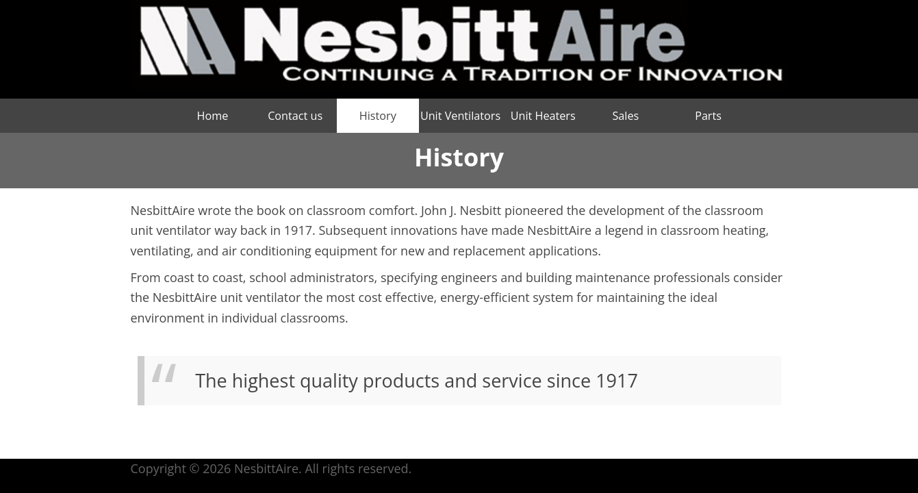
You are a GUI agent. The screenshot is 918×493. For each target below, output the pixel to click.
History (377, 115)
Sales (625, 115)
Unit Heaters (543, 115)
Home (213, 115)
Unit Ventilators (460, 115)
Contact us (295, 115)
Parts (708, 115)
